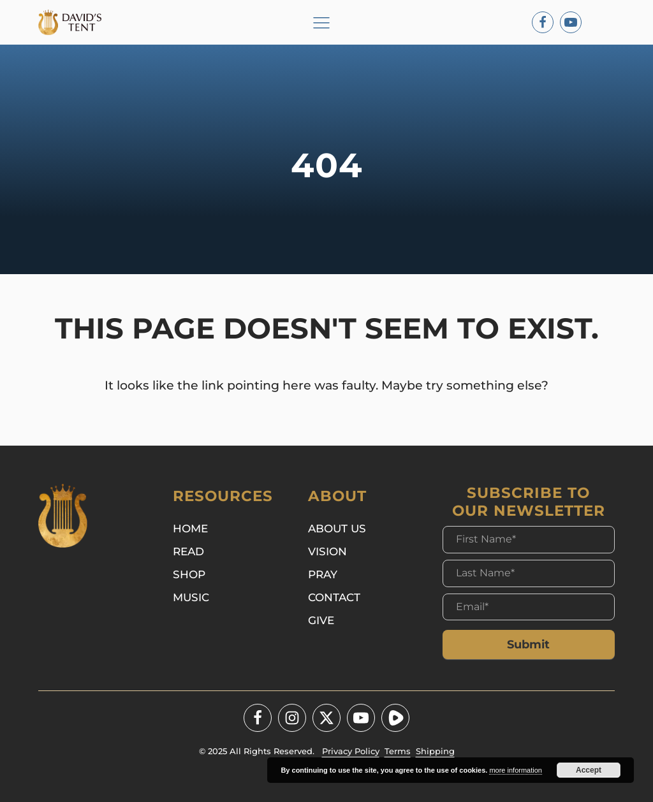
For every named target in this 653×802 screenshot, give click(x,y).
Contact (334, 597)
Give (321, 620)
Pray (322, 574)
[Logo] (75, 22)
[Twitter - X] (326, 718)
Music (191, 597)
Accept (588, 770)
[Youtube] (571, 22)
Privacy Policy (350, 751)
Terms (398, 751)
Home (190, 528)
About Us (337, 528)
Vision (327, 551)
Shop (189, 574)
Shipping (435, 751)
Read (188, 551)
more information (515, 770)
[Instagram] (292, 718)
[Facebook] (543, 22)
